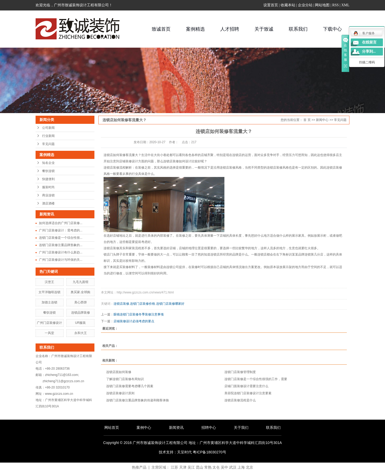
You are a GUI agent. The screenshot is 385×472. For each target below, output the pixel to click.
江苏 (174, 467)
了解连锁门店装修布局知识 (125, 379)
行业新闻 (48, 136)
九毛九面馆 (80, 282)
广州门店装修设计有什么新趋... (60, 252)
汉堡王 (49, 282)
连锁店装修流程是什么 (240, 400)
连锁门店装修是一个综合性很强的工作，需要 (255, 379)
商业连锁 (48, 195)
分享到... (369, 51)
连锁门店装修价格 (142, 304)
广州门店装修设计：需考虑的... (60, 230)
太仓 (216, 467)
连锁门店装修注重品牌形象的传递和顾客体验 (137, 400)
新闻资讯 (176, 427)
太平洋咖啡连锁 (49, 292)
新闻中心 (322, 120)
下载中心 (332, 29)
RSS (335, 5)
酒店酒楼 (48, 203)
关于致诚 (263, 29)
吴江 (191, 467)
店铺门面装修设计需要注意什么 (246, 386)
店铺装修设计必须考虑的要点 (134, 321)
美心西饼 (80, 302)
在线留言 (369, 42)
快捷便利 (48, 179)
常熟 (208, 467)
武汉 (232, 467)
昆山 (199, 467)
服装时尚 (48, 187)
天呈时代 (184, 452)
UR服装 (80, 323)
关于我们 (241, 427)
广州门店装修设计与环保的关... (60, 260)
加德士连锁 (49, 302)
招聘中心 (208, 427)
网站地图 (322, 5)
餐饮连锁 (48, 171)
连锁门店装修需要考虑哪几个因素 (129, 386)
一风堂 (49, 333)
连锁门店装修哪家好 (170, 304)
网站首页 (111, 427)
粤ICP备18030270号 (209, 452)
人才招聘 (229, 29)
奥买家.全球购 (80, 292)
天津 (182, 467)
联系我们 (298, 29)
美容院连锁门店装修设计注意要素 (247, 393)
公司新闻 (48, 128)
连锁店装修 (121, 304)
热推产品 (139, 467)
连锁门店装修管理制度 (240, 372)
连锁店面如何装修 (118, 372)
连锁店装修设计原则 (120, 393)
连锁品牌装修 (80, 312)
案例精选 (195, 29)
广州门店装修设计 (49, 323)
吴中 (224, 467)
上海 (241, 467)
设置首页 (270, 5)
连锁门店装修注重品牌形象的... (60, 245)
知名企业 (48, 163)
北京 (249, 467)
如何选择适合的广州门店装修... (60, 223)
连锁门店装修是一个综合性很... (60, 238)
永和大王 (80, 333)
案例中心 (144, 427)
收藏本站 (288, 5)
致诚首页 (161, 29)
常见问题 (48, 144)
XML (345, 5)
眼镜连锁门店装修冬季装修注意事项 (139, 314)
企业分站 (305, 5)
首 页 (306, 120)
